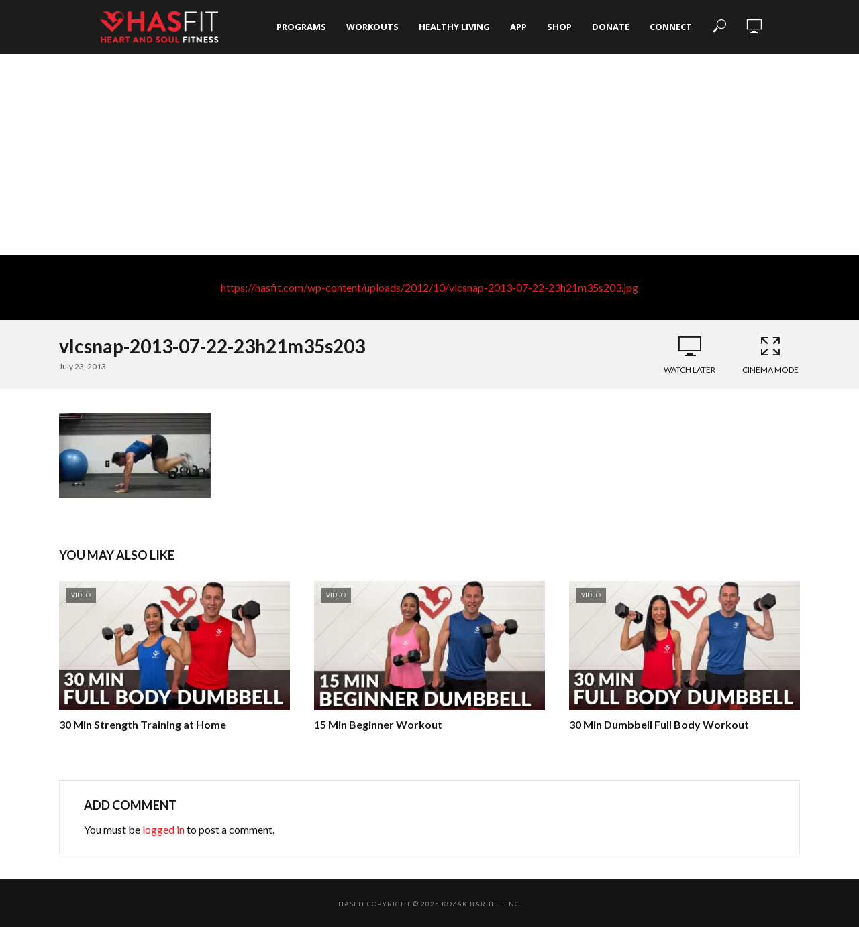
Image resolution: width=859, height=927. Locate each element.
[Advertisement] (429, 154)
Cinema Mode (770, 354)
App (518, 27)
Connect (671, 27)
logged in (163, 829)
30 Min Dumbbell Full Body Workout (659, 724)
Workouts (372, 27)
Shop (559, 27)
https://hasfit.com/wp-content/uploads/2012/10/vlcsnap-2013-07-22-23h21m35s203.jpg (429, 287)
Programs (301, 27)
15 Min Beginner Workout (378, 724)
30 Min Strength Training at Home (142, 724)
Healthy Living (454, 27)
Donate (610, 27)
